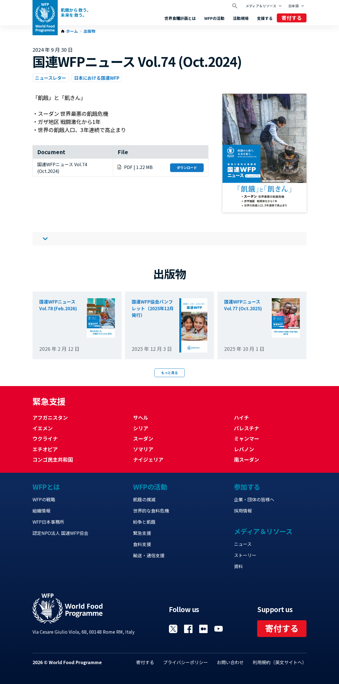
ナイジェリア (148, 459)
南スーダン (246, 459)
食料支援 (142, 544)
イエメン (42, 428)
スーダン (143, 438)
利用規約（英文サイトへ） (280, 662)
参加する (247, 487)
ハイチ (241, 417)
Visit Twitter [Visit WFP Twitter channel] (173, 629)
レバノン (244, 449)
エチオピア (45, 449)
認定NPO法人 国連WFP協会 (60, 533)
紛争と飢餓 (144, 521)
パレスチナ (246, 428)
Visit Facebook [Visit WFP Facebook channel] (188, 629)
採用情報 (243, 510)
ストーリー (245, 555)
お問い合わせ (230, 662)
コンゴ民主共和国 (52, 459)
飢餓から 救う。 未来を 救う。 (76, 12)
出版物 (89, 31)
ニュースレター (50, 77)
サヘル (140, 417)
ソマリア (143, 449)
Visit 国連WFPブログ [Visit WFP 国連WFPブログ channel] (203, 629)
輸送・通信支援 (148, 555)
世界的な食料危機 (151, 510)
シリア (140, 428)
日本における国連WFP (96, 77)
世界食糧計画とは (180, 18)
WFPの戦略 (43, 499)
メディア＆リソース (261, 5)
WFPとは (46, 487)
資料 (238, 566)
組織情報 (41, 510)
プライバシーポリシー (185, 662)
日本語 (293, 5)
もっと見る (169, 372)
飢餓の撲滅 (144, 499)
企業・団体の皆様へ (254, 499)
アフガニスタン (50, 417)
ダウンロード (187, 167)
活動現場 (241, 18)
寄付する (292, 17)
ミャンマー (246, 438)
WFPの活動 (214, 18)
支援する (265, 18)
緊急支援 (142, 533)
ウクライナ (45, 438)
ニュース (243, 543)
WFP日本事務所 (48, 521)
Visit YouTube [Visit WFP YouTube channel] (218, 629)
